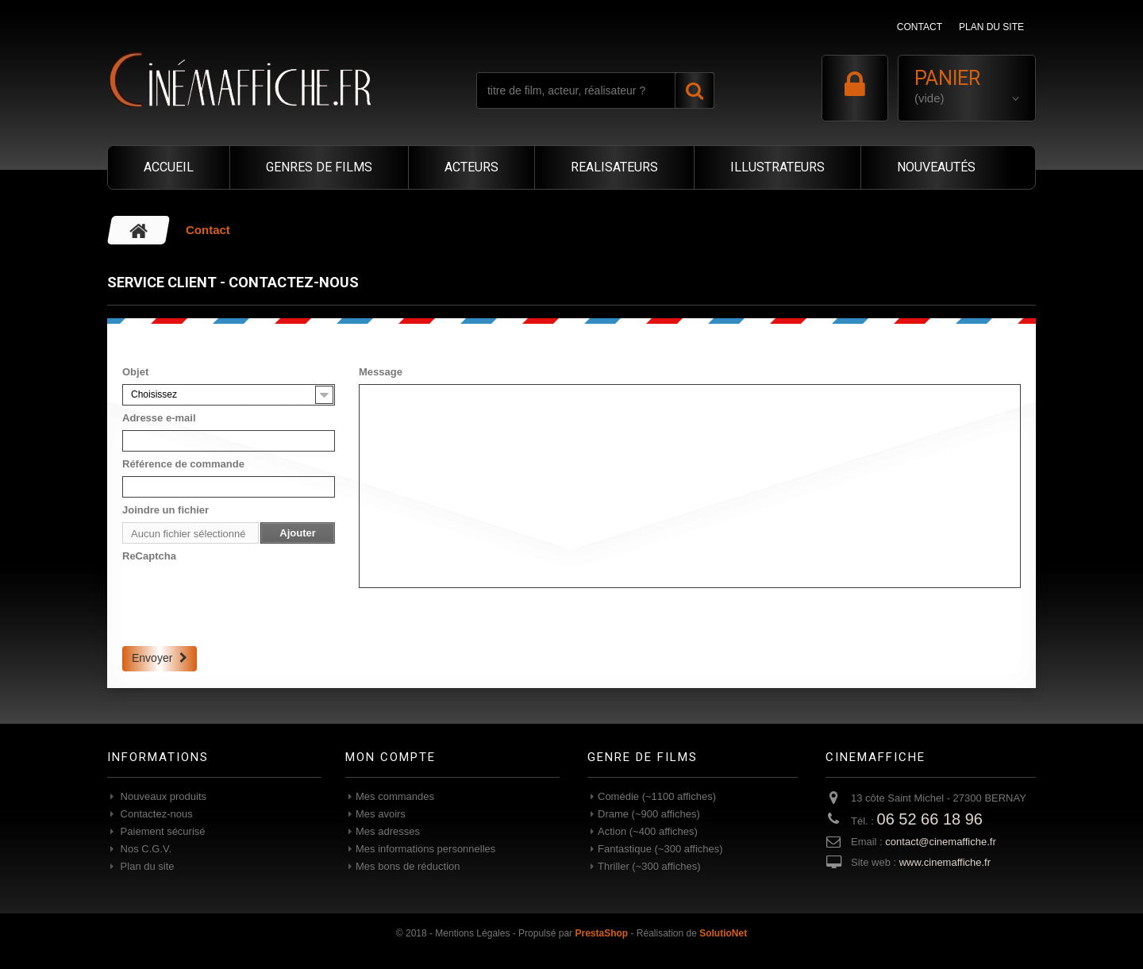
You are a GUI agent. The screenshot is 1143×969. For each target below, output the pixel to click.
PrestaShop (601, 933)
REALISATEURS (614, 167)
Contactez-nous (155, 814)
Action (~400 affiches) (648, 831)
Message (380, 372)
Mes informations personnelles (425, 849)
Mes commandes (395, 796)
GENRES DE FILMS (319, 167)
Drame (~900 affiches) (649, 814)
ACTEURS (471, 167)
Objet (135, 372)
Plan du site (146, 866)
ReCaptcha (149, 556)
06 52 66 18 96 (930, 819)
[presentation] (243, 599)
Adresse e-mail (159, 418)
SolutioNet (723, 933)
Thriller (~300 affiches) (649, 866)
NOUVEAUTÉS (936, 167)
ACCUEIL (169, 167)
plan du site (991, 27)
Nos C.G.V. (144, 849)
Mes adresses (388, 831)
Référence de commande (183, 464)
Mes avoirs (381, 814)
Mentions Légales (472, 933)
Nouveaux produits (161, 796)
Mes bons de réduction (408, 866)
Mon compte (390, 757)
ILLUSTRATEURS (777, 167)
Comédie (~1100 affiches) (657, 796)
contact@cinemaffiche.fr (940, 842)
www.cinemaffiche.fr (945, 862)
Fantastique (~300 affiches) (660, 849)
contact (919, 27)
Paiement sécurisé (161, 831)
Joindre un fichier (165, 510)
